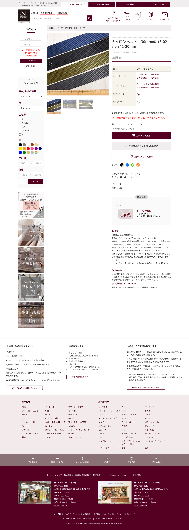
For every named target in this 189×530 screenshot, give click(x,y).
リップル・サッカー (106, 441)
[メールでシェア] (138, 165)
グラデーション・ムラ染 (55, 429)
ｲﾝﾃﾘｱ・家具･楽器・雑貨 (55, 422)
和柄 (47, 410)
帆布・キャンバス (152, 422)
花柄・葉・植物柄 (75, 407)
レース (101, 437)
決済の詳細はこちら (80, 377)
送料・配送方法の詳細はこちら (24, 387)
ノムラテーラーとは (72, 514)
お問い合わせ (130, 514)
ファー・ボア (103, 447)
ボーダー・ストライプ (54, 433)
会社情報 (57, 514)
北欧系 (48, 437)
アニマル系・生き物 (30, 410)
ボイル (101, 414)
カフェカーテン (104, 426)
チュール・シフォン (130, 433)
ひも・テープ (79, 28)
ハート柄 (25, 426)
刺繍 (24, 437)
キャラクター (73, 410)
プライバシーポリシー (103, 518)
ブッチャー (103, 422)
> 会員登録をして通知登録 (148, 78)
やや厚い (25, 130)
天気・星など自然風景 (77, 422)
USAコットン (73, 414)
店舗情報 (86, 514)
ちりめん (125, 418)
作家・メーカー (74, 437)
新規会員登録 (31, 66)
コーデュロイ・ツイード (155, 441)
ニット (124, 429)
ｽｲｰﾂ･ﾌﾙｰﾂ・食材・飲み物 (79, 429)
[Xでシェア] (122, 165)
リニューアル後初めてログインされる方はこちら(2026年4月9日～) (31, 53)
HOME (51, 28)
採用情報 (97, 514)
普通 (23, 126)
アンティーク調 (28, 422)
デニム (48, 414)
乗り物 (71, 433)
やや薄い (25, 123)
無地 (24, 407)
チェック (25, 414)
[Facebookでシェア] (127, 165)
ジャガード (149, 426)
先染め (124, 426)
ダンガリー (149, 410)
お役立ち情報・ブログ (112, 514)
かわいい (72, 426)
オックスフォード (129, 414)
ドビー (147, 418)
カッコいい (49, 426)
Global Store (137, 475)
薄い (23, 119)
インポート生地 (51, 418)
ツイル (147, 414)
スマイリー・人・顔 (30, 433)
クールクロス (150, 437)
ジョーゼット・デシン (154, 433)
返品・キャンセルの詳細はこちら (146, 387)
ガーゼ (124, 407)
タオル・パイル (128, 422)
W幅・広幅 (149, 429)
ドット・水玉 (50, 407)
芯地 (123, 447)
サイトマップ (121, 518)
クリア (22, 181)
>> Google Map (60, 505)
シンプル (25, 429)
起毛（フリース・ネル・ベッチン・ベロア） (133, 442)
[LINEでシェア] (132, 165)
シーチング (103, 407)
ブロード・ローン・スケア (109, 410)
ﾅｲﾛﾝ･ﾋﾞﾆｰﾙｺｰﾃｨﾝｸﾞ (129, 437)
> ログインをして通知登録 (148, 74)
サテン (101, 433)
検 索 (35, 181)
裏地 (147, 447)
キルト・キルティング (107, 418)
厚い (23, 134)
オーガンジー (150, 407)
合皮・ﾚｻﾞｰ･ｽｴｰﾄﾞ (105, 429)
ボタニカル (26, 418)
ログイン (32, 61)
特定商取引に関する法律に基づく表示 (77, 518)
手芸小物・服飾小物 (64, 28)
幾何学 (71, 418)
